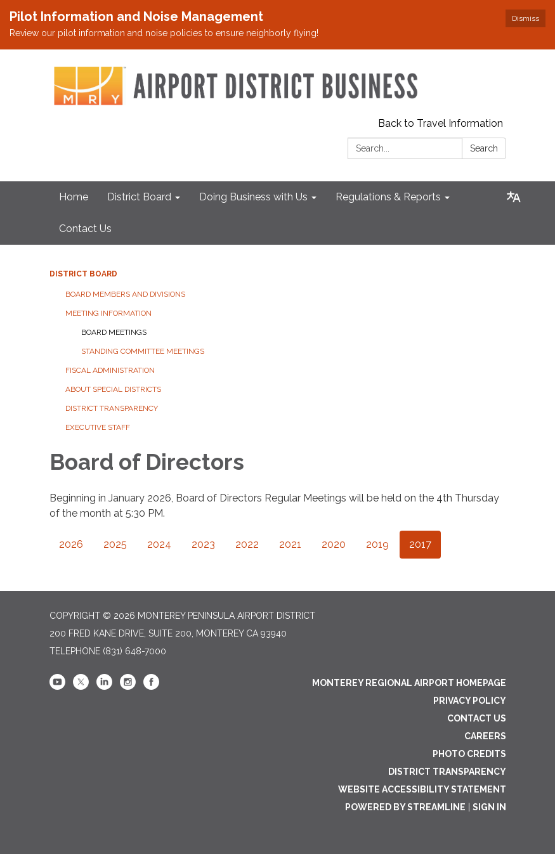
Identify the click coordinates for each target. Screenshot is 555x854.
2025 (115, 544)
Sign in (489, 807)
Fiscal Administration (110, 370)
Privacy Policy (469, 700)
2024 (159, 544)
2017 (420, 544)
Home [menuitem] (73, 197)
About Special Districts (113, 389)
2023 (203, 544)
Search (484, 148)
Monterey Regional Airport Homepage (409, 683)
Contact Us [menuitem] (85, 229)
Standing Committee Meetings (142, 351)
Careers (485, 736)
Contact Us (476, 718)
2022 (247, 544)
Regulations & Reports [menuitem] (388, 197)
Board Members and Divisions (125, 294)
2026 (71, 544)
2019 (377, 544)
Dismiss (525, 18)
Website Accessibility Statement (422, 789)
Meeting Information (108, 313)
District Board (83, 273)
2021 (290, 544)
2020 (334, 544)
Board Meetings (114, 332)
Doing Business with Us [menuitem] (253, 197)
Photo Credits (469, 754)
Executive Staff (97, 427)
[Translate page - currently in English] (513, 197)
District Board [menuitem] (139, 197)
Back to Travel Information (440, 123)
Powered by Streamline (405, 807)
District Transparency (111, 408)
